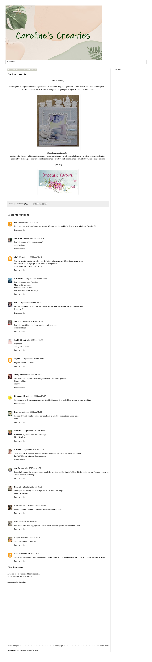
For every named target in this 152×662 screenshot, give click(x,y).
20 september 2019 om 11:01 (34, 238)
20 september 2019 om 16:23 (31, 321)
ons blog (57, 86)
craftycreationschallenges (93, 156)
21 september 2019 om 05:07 (34, 396)
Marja (16, 321)
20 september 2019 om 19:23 (32, 359)
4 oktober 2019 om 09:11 (29, 522)
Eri (15, 303)
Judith (16, 340)
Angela (17, 538)
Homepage (11, 62)
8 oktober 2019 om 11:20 (30, 538)
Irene (16, 487)
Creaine (17, 449)
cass (15, 468)
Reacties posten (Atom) (28, 650)
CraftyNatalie (19, 506)
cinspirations (99, 159)
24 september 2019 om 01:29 (29, 468)
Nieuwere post (13, 646)
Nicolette (17, 431)
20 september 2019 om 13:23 (35, 279)
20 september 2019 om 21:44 (31, 375)
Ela (15, 222)
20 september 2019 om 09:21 (29, 222)
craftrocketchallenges (72, 156)
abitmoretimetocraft (36, 156)
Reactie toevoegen (15, 567)
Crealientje (18, 279)
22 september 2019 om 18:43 (30, 412)
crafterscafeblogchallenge (42, 159)
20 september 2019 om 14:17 (29, 303)
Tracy (16, 375)
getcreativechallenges (20, 159)
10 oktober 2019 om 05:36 (29, 554)
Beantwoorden (19, 230)
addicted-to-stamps (18, 156)
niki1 (16, 257)
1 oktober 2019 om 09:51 (36, 506)
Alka (16, 554)
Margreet (18, 238)
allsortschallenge (54, 156)
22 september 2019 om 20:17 (33, 431)
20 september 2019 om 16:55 (31, 340)
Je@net (17, 359)
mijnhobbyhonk (85, 159)
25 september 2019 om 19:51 (30, 487)
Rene (16, 412)
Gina (16, 522)
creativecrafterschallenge (65, 159)
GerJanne (18, 396)
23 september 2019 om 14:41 (32, 449)
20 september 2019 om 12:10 (30, 257)
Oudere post (103, 646)
